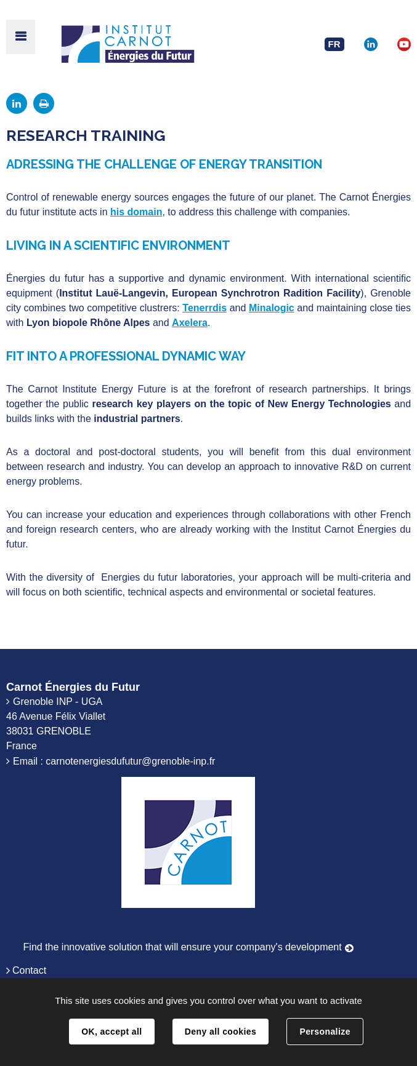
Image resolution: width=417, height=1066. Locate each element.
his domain (136, 212)
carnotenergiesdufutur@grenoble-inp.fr (130, 761)
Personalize (324, 1031)
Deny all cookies (220, 1031)
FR (334, 44)
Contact (29, 970)
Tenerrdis (204, 308)
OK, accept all (111, 1031)
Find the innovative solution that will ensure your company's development (182, 947)
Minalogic (271, 308)
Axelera (190, 322)
